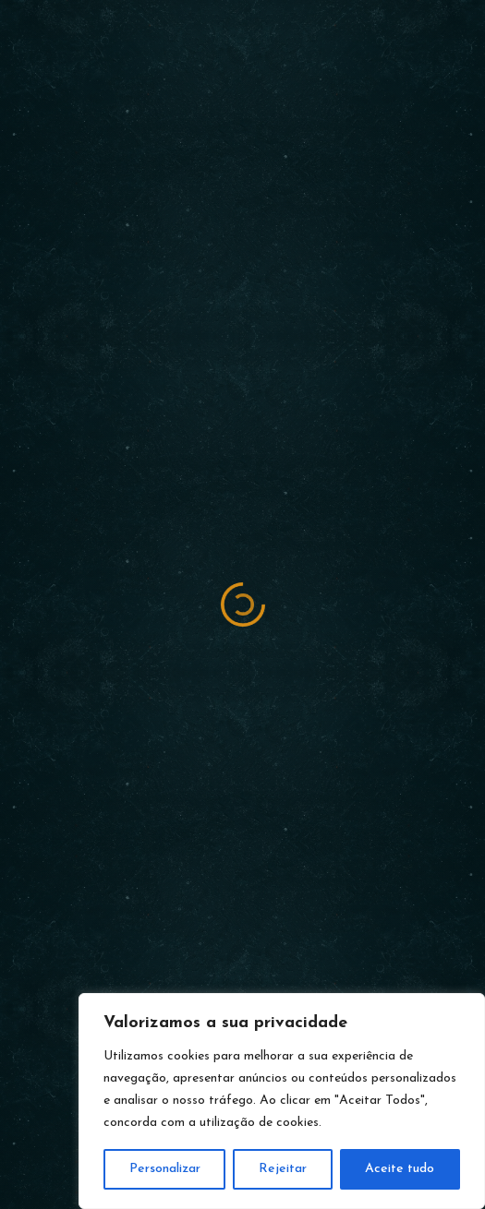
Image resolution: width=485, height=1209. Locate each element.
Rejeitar (283, 1169)
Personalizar (164, 1169)
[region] (282, 1101)
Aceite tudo (399, 1169)
